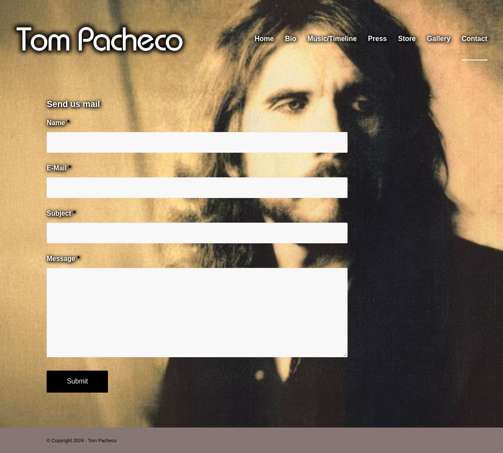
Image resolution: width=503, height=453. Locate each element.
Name (58, 122)
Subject (61, 213)
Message (63, 258)
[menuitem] (264, 39)
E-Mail (59, 168)
